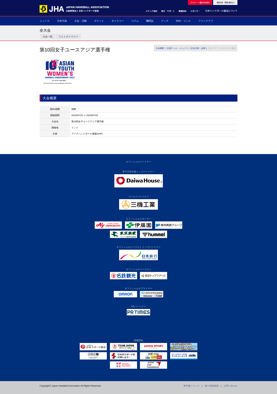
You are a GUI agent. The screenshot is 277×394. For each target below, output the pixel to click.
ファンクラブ (205, 20)
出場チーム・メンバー (177, 48)
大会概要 (159, 48)
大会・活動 (80, 20)
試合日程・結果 (198, 48)
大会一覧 (47, 36)
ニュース (45, 20)
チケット (99, 20)
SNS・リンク (183, 20)
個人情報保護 (212, 385)
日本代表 (62, 20)
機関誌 (150, 20)
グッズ (164, 20)
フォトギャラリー (68, 36)
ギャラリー (117, 20)
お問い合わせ (230, 385)
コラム (135, 20)
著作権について (191, 385)
